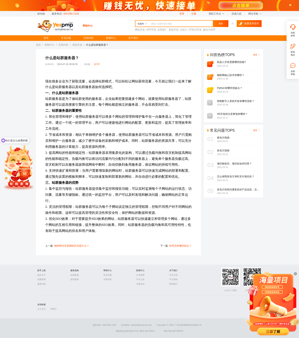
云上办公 (41, 309)
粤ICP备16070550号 (173, 331)
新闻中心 (111, 38)
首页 (46, 38)
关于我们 (133, 38)
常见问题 (66, 38)
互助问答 (88, 38)
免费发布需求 (249, 23)
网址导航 (255, 13)
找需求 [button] (142, 24)
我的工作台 (216, 13)
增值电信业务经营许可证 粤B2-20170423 (135, 331)
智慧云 (53, 309)
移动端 (41, 13)
